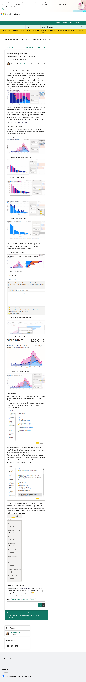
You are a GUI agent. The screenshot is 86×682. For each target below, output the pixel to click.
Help (71, 22)
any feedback (25, 588)
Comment (10, 617)
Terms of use (5, 669)
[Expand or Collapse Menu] (2, 19)
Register (58, 22)
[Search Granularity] (33, 27)
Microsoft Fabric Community (17, 39)
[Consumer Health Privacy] (24, 676)
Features (25, 599)
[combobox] (62, 27)
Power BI (33, 599)
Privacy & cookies (6, 667)
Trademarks (4, 672)
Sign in (65, 22)
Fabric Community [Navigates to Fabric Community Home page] (21, 14)
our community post (21, 122)
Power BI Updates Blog (41, 39)
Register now (6, 9)
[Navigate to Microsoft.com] (6, 14)
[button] (42, 54)
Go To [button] (77, 22)
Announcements (16, 599)
